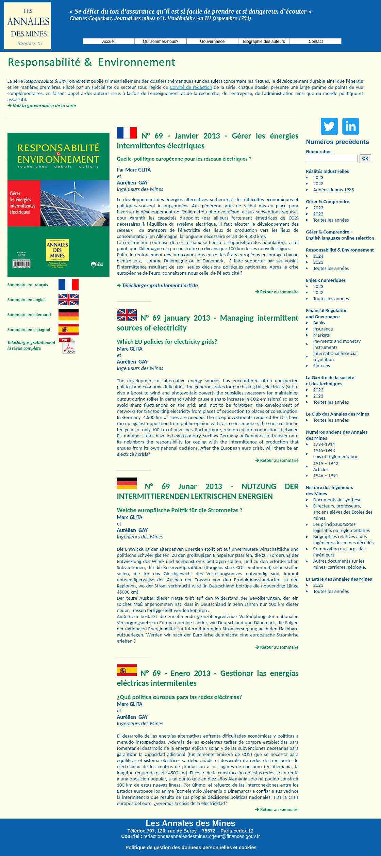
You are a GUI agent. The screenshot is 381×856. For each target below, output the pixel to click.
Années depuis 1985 (333, 190)
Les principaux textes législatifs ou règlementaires (341, 527)
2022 (318, 183)
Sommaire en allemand (29, 315)
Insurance (323, 329)
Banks (319, 323)
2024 (318, 256)
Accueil (109, 41)
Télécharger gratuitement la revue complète (31, 345)
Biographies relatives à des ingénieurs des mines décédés (343, 539)
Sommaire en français (27, 285)
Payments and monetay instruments (337, 344)
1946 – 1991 (325, 475)
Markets (321, 335)
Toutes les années (331, 220)
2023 (318, 177)
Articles (320, 469)
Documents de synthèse (337, 500)
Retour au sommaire (279, 292)
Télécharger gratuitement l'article (160, 285)
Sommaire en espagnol (28, 330)
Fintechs (321, 365)
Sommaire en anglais (27, 300)
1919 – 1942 (325, 463)
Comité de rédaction (191, 87)
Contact (315, 41)
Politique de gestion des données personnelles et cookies (191, 847)
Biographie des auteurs (264, 41)
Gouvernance (212, 41)
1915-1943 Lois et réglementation (336, 453)
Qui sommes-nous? (160, 41)
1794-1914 (324, 444)
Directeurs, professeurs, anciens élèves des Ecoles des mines (342, 512)
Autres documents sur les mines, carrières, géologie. (339, 564)
